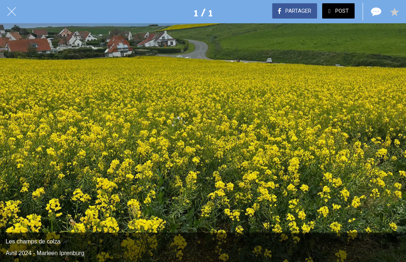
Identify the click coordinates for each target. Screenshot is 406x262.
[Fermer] (11, 11)
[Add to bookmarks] (394, 11)
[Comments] (375, 11)
